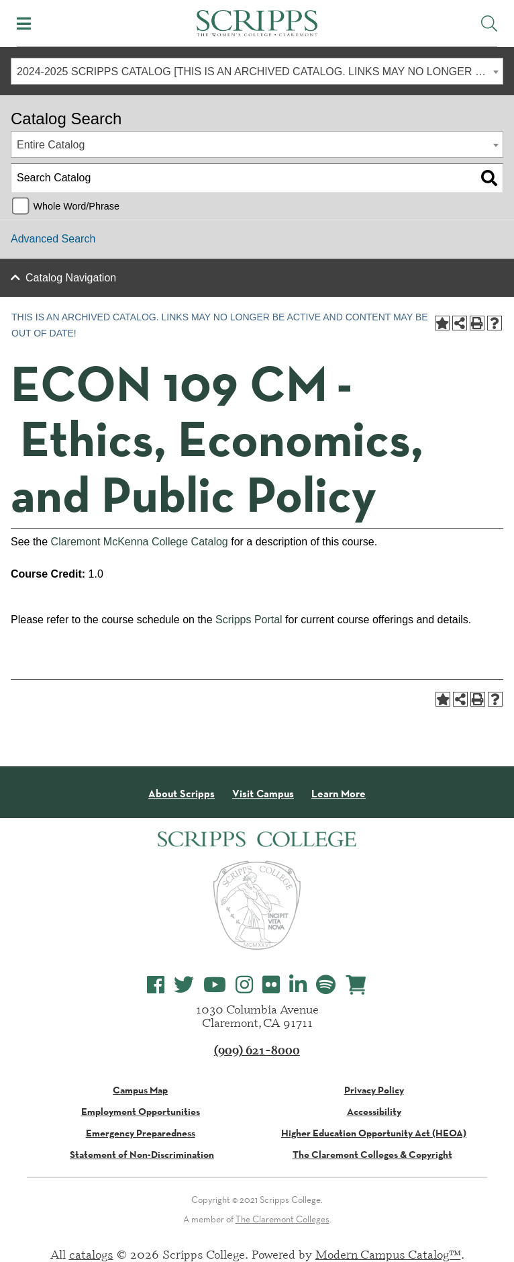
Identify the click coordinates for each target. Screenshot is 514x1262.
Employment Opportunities (140, 1111)
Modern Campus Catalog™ (388, 1254)
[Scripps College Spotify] (326, 985)
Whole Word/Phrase (76, 206)
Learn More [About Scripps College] (338, 794)
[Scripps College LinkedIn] (298, 985)
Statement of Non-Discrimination (142, 1154)
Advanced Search (53, 238)
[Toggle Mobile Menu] (24, 23)
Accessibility (374, 1111)
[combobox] (257, 71)
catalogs (91, 1254)
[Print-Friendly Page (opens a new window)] (477, 323)
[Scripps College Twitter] (184, 985)
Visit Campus (263, 794)
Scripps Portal (248, 619)
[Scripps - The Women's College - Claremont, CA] (257, 21)
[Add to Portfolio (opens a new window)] (442, 323)
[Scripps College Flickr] (271, 985)
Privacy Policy (374, 1090)
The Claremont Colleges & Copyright (372, 1154)
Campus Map (140, 1090)
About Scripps (181, 794)
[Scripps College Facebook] (155, 985)
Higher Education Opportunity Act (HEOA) (373, 1133)
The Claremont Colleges (282, 1219)
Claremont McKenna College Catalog (139, 541)
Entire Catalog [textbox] (51, 144)
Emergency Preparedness (140, 1133)
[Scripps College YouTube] (214, 985)
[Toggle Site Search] (489, 23)
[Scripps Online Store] (356, 985)
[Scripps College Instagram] (244, 985)
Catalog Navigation (70, 277)
